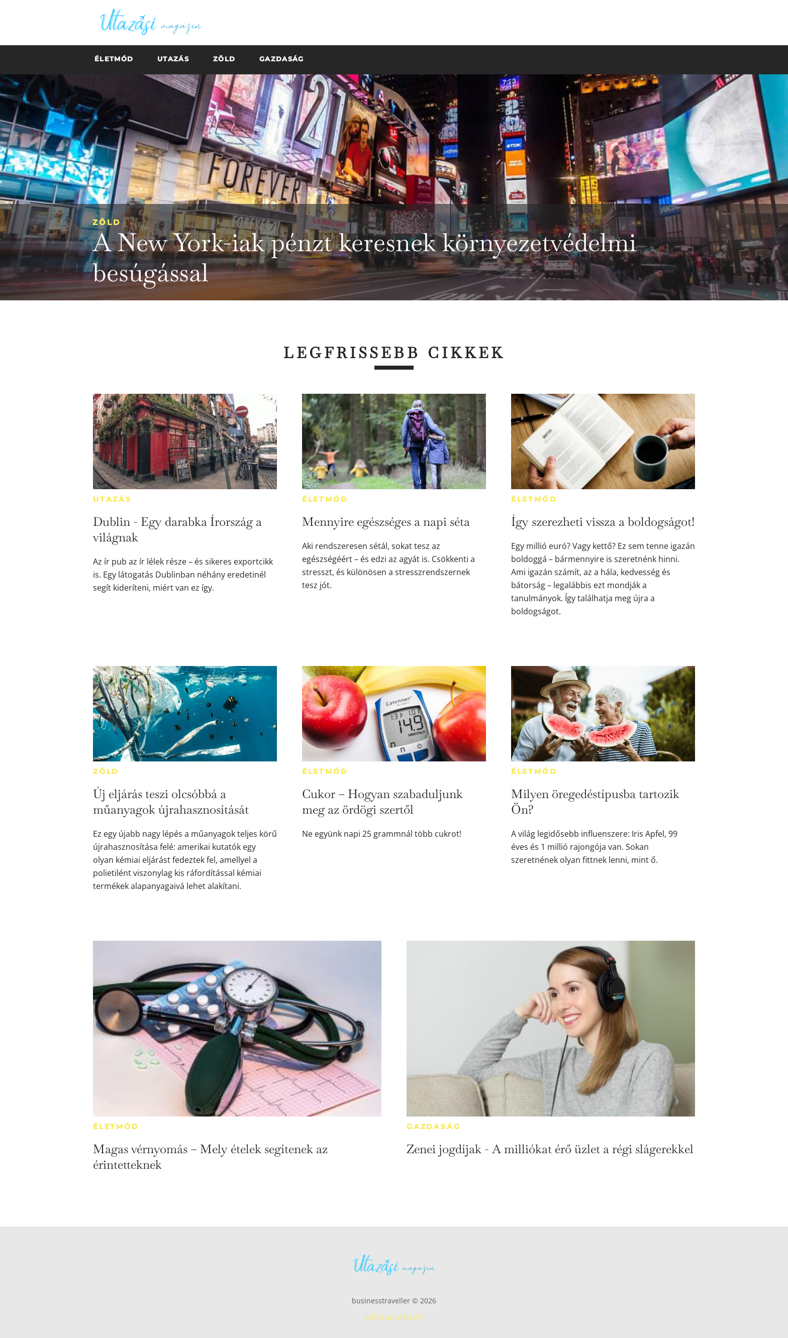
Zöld (106, 222)
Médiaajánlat (394, 1317)
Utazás (112, 499)
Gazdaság (433, 1126)
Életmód (325, 499)
